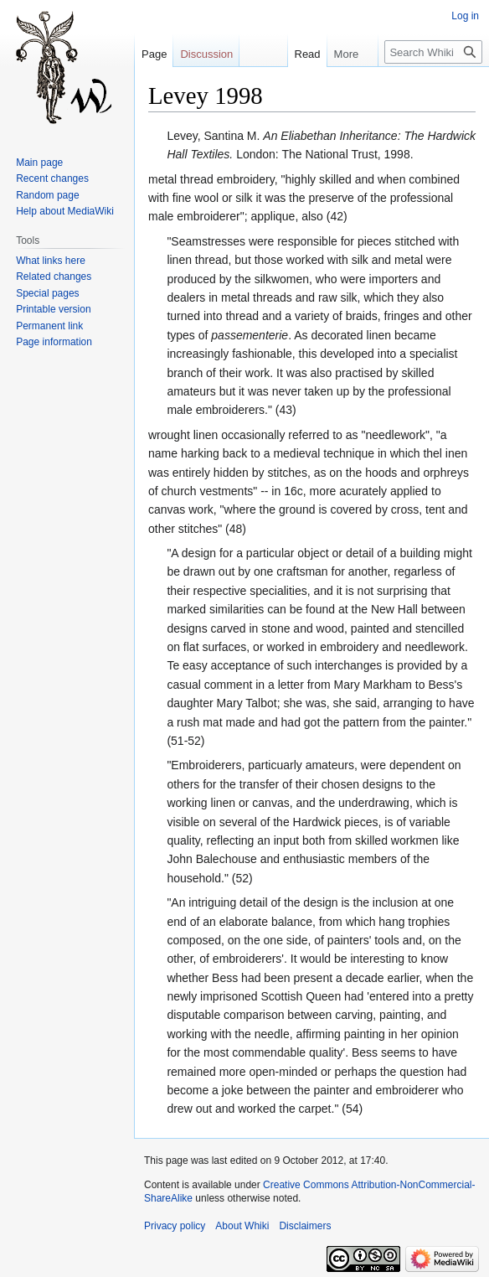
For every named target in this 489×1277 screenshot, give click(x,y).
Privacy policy (174, 1226)
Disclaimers (305, 1226)
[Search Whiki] (433, 52)
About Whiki (242, 1226)
